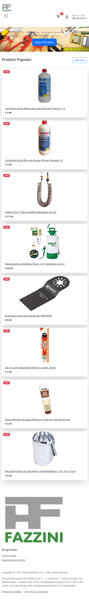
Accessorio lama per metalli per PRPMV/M (28, 315)
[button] (6, 39)
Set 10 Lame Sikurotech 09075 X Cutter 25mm (30, 367)
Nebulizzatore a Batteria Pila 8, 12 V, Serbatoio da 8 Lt (35, 263)
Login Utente (9, 555)
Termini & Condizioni (36, 591)
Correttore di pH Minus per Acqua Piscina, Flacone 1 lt (35, 108)
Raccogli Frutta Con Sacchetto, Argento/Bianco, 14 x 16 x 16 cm (40, 471)
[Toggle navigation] (6, 16)
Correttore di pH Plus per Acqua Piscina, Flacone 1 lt (34, 160)
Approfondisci (44, 42)
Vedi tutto (79, 60)
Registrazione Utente (13, 560)
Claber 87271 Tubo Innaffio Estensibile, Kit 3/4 (30, 212)
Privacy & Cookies (11, 591)
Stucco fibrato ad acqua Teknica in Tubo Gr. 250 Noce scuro (38, 419)
